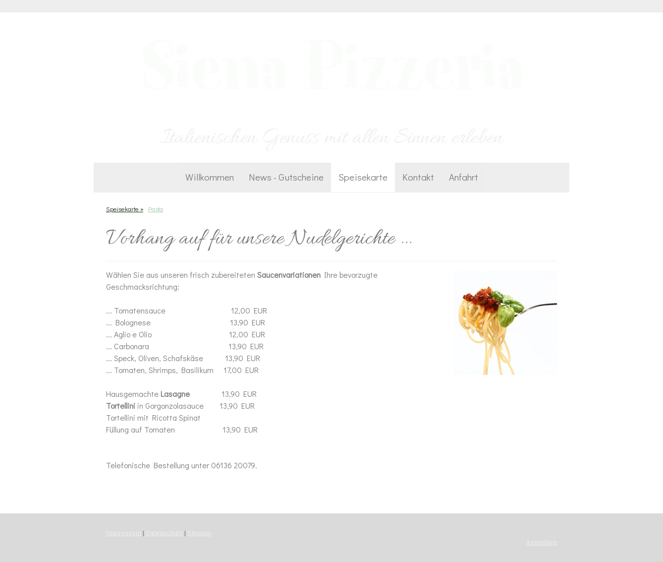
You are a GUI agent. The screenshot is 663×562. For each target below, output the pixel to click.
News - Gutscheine (286, 177)
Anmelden (541, 542)
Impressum (123, 533)
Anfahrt (463, 177)
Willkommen (209, 177)
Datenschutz (164, 533)
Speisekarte (362, 177)
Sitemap (199, 533)
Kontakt (418, 177)
